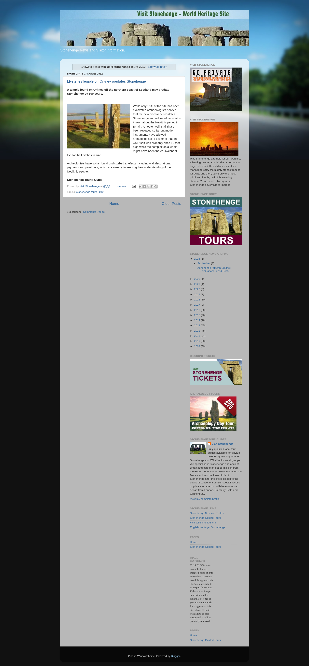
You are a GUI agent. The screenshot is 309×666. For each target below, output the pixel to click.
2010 (197, 341)
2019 (197, 294)
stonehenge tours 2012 (89, 191)
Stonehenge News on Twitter (207, 513)
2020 (197, 289)
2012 (197, 330)
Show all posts (157, 66)
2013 (197, 325)
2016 (197, 310)
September (204, 263)
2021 (197, 284)
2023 (197, 278)
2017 (197, 304)
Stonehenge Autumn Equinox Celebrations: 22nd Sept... (214, 269)
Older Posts (171, 203)
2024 (197, 258)
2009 (197, 346)
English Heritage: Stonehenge (207, 527)
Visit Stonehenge (222, 443)
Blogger (175, 656)
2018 (197, 299)
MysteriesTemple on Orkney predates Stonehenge (106, 81)
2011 (197, 335)
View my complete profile (205, 498)
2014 (197, 320)
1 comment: (120, 186)
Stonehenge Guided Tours (205, 517)
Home (114, 203)
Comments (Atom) (94, 211)
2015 (197, 315)
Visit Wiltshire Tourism (203, 522)
